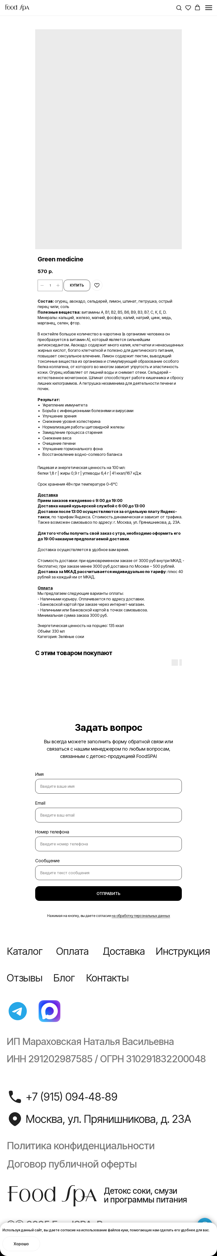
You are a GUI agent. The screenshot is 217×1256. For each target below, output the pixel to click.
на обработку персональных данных (141, 916)
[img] (18, 1011)
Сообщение (47, 860)
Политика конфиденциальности (81, 1145)
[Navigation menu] (208, 7)
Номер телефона (52, 831)
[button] (179, 8)
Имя (39, 774)
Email (40, 803)
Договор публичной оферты (72, 1164)
